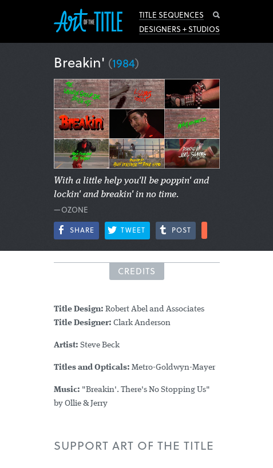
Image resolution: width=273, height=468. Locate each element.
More (204, 230)
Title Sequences (171, 15)
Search (216, 15)
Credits (137, 271)
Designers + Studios (179, 29)
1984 (123, 62)
